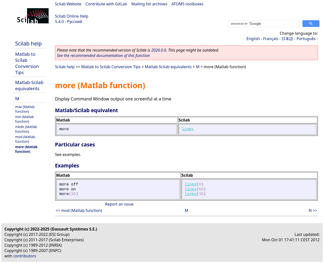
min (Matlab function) (24, 119)
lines (188, 129)
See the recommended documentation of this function (103, 55)
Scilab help (28, 43)
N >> (313, 210)
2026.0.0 (158, 50)
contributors (24, 256)
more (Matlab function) (26, 149)
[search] (263, 24)
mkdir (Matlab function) (26, 129)
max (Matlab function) (25, 109)
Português (306, 38)
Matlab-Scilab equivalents (29, 85)
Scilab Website (68, 4)
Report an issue (119, 204)
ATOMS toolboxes (188, 4)
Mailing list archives (149, 4)
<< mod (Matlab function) (79, 210)
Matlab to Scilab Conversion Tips (27, 63)
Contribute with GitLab (106, 4)
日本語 (287, 38)
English (253, 38)
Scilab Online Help (71, 16)
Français (270, 38)
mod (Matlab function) (25, 139)
